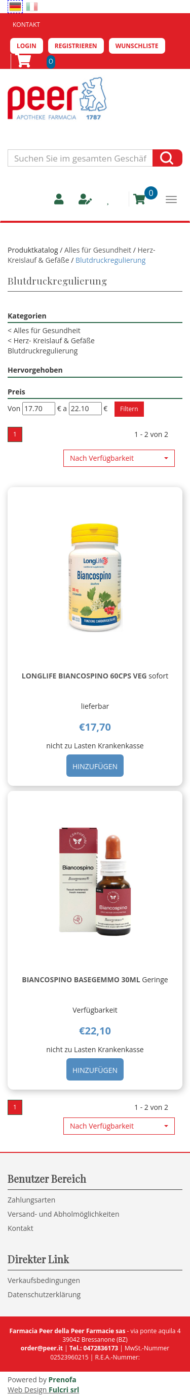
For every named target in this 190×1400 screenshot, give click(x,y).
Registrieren (76, 46)
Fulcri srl (64, 1389)
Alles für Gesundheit (98, 250)
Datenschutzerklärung (44, 1294)
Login (26, 46)
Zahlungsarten (31, 1200)
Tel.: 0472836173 (93, 1348)
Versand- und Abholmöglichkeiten (64, 1214)
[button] (119, 458)
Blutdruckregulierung (43, 350)
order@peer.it (42, 1348)
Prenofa (63, 1379)
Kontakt (26, 24)
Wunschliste (137, 46)
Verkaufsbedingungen (44, 1280)
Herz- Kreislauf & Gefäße (51, 340)
